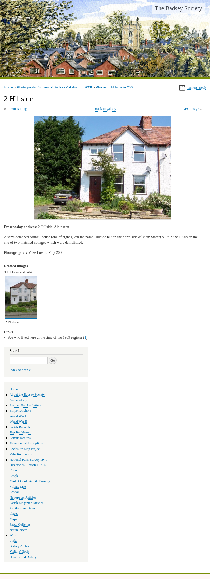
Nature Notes (18, 530)
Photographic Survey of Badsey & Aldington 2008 (54, 87)
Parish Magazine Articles (27, 503)
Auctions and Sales (22, 508)
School (14, 492)
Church (15, 470)
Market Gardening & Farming (30, 481)
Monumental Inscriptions (27, 443)
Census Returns (20, 438)
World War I (18, 416)
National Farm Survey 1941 (28, 460)
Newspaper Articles (23, 497)
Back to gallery (105, 109)
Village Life (18, 486)
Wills (13, 535)
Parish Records (20, 427)
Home (8, 87)
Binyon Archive (20, 411)
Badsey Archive (20, 546)
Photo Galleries (20, 524)
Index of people (20, 370)
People (14, 476)
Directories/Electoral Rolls (28, 465)
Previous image (17, 109)
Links (13, 540)
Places (14, 513)
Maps (13, 519)
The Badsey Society (178, 8)
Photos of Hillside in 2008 (115, 87)
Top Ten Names (20, 432)
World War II (18, 421)
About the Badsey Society (27, 394)
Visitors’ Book (19, 551)
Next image (191, 109)
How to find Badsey (23, 557)
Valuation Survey (21, 454)
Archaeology (18, 400)
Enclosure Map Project (25, 449)
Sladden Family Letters (25, 405)
